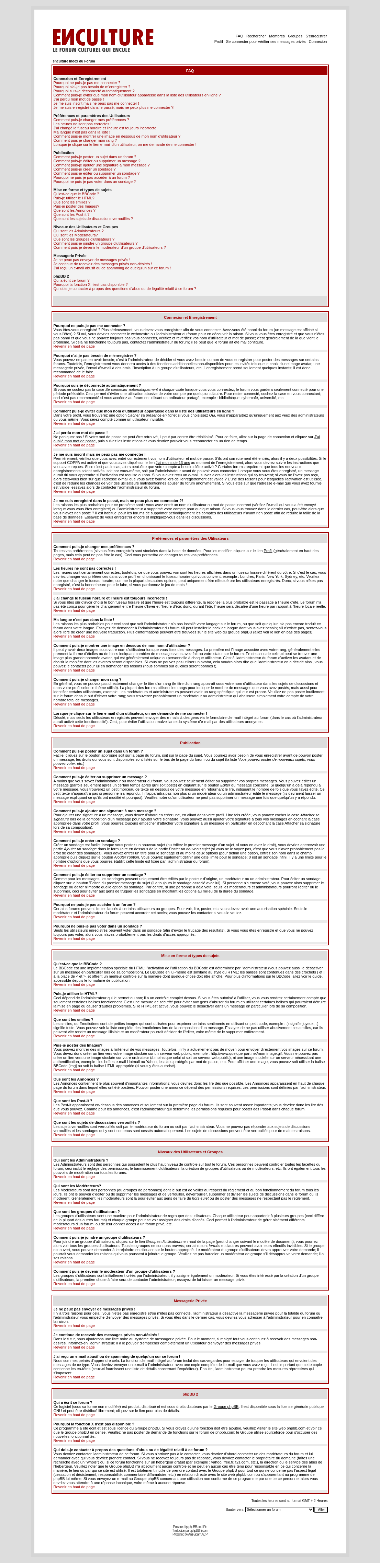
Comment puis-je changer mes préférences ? (91, 120)
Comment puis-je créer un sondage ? (85, 169)
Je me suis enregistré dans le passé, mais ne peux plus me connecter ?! (114, 107)
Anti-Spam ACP (197, 1534)
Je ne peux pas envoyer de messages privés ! (92, 260)
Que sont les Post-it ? (72, 214)
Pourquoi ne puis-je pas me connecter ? (87, 83)
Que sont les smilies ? (72, 202)
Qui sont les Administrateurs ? (79, 231)
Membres (277, 36)
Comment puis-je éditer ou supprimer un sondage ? (97, 173)
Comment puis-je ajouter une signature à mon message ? (102, 165)
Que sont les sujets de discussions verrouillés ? (93, 219)
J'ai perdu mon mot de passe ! (79, 99)
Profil (218, 41)
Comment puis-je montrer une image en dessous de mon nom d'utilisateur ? (117, 136)
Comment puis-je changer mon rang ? (85, 140)
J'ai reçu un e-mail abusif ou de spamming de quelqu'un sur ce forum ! (112, 268)
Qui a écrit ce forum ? (72, 280)
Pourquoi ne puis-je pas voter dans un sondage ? (95, 181)
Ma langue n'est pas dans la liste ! (82, 132)
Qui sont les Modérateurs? (76, 235)
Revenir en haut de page (74, 346)
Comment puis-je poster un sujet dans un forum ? (95, 157)
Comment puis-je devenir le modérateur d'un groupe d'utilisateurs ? (110, 247)
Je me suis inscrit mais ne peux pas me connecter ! (96, 103)
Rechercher (256, 36)
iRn (205, 1527)
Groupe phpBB (226, 1406)
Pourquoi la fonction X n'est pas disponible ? (91, 284)
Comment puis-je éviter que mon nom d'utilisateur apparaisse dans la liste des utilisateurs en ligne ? (137, 95)
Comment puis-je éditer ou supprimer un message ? (97, 161)
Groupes (295, 36)
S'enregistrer (316, 36)
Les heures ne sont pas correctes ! (83, 124)
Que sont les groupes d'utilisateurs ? (84, 239)
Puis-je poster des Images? (76, 206)
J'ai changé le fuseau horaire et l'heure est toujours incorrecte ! (106, 128)
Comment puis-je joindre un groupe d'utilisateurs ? (96, 243)
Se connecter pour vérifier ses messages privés (266, 41)
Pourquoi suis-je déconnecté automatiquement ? (94, 91)
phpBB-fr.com (199, 1530)
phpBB (192, 1527)
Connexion (318, 41)
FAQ (239, 36)
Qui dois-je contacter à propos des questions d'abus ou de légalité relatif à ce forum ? (125, 289)
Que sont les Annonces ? (75, 210)
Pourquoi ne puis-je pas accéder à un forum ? (92, 177)
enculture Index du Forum (74, 61)
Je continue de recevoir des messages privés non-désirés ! (103, 264)
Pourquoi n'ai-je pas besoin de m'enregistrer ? (92, 87)
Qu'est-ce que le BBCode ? (76, 194)
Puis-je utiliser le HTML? (74, 198)
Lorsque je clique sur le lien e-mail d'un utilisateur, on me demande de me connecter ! (125, 144)
